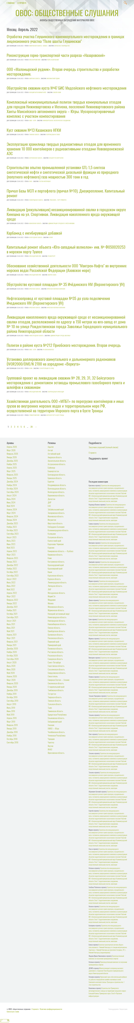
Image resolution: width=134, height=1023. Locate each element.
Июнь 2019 (11, 711)
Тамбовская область (56, 690)
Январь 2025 (12, 478)
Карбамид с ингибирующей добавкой (34, 233)
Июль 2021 (11, 624)
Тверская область (55, 697)
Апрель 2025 (12, 467)
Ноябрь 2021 (11, 610)
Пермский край (53, 641)
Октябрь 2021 (12, 613)
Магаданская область (56, 592)
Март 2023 (11, 554)
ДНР (49, 502)
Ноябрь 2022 (12, 568)
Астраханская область (56, 464)
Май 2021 (10, 631)
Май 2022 (11, 589)
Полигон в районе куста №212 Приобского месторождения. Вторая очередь (64, 345)
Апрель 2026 (12, 446)
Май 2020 (11, 672)
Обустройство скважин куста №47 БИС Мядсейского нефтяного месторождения (66, 88)
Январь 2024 (12, 519)
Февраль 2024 (12, 516)
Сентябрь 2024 (13, 492)
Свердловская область (56, 672)
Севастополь (53, 676)
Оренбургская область (56, 631)
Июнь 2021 (11, 627)
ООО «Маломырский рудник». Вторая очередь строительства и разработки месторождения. (63, 71)
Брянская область (55, 478)
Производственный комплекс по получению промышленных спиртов (106, 957)
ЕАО (49, 505)
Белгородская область (56, 474)
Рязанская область (55, 655)
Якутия (50, 745)
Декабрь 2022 (12, 565)
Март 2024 (11, 512)
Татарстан (52, 693)
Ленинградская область (36, 200)
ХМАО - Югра (32, 120)
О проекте (21, 2)
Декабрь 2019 (12, 690)
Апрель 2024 (12, 509)
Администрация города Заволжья (60, 335)
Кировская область (55, 554)
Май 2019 (10, 714)
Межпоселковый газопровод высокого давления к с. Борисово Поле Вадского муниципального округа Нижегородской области (106, 971)
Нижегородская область (36, 335)
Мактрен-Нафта (52, 275)
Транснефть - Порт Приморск (58, 200)
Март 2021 (11, 638)
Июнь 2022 (11, 585)
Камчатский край (54, 540)
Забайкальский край (56, 509)
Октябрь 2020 (12, 655)
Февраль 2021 (12, 641)
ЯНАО (30, 181)
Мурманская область (56, 610)
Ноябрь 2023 (12, 526)
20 (31, 426)
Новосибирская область (57, 624)
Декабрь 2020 (12, 648)
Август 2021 (11, 620)
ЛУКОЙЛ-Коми (57, 92)
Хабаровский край (55, 721)
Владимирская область (57, 485)
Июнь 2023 (11, 544)
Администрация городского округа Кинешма (61, 223)
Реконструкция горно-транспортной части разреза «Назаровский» (56, 55)
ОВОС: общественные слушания (67, 12)
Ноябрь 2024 (12, 485)
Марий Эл (51, 596)
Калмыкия (52, 533)
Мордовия (51, 599)
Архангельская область (57, 460)
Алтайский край (54, 453)
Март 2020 (11, 679)
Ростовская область (55, 651)
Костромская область (56, 561)
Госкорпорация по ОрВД (46, 368)
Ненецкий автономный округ (37, 92)
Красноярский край (34, 60)
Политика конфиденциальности (51, 1009)
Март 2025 (11, 471)
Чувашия (51, 738)
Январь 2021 (11, 645)
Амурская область (34, 78)
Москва (50, 603)
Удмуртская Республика (57, 714)
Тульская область (55, 704)
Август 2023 (11, 537)
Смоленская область (56, 683)
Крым (50, 572)
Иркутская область (34, 289)
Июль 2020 (11, 665)
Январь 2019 (11, 728)
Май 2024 (11, 505)
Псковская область (55, 648)
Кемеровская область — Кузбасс (60, 551)
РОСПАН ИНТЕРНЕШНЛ (45, 181)
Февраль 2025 (12, 474)
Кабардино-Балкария (56, 526)
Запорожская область (56, 512)
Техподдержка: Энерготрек (117, 1009)
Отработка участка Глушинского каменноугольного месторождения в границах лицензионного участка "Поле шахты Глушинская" (65, 38)
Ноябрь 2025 (12, 464)
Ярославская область (56, 752)
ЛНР (49, 589)
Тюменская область (55, 711)
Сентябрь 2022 (13, 575)
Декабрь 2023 (12, 523)
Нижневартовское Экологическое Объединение (56, 120)
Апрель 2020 (12, 676)
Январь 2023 (12, 561)
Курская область (54, 579)
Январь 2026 (12, 457)
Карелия (51, 547)
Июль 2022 (11, 582)
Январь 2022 (12, 603)
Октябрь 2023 (12, 530)
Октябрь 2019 (12, 697)
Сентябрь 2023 (13, 533)
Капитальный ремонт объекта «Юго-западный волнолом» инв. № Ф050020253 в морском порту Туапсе (66, 249)
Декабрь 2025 (12, 460)
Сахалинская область (56, 669)
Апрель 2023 (12, 551)
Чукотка (51, 742)
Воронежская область (35, 158)
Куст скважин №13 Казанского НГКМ (34, 130)
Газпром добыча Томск (53, 134)
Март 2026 (11, 450)
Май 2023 (11, 547)
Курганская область (55, 575)
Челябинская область (56, 732)
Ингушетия (52, 519)
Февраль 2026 (12, 453)
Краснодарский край (35, 256)
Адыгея (50, 446)
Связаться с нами (13, 1011)
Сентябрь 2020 (13, 658)
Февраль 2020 (12, 683)
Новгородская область (56, 620)
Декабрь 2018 (12, 732)
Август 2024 (11, 495)
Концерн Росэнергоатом (56, 158)
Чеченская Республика (56, 735)
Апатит (51, 237)
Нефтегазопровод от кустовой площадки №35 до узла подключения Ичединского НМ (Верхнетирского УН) (58, 300)
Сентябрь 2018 (12, 742)
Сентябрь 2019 (12, 700)
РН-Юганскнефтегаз (48, 349)
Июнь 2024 (11, 502)
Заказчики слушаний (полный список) (103, 447)
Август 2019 (11, 704)
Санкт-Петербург (54, 662)
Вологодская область (35, 237)
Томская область (34, 134)
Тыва (50, 707)
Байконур (51, 467)
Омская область (54, 627)
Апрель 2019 (12, 718)
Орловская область (55, 634)
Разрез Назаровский (53, 60)
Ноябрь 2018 (11, 735)
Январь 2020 (12, 686)
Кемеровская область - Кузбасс (38, 46)
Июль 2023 (11, 540)
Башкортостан (53, 471)
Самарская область (55, 658)
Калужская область (55, 537)
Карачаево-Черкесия (56, 544)
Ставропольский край (56, 686)
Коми (30, 368)
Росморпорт (51, 256)
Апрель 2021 (12, 634)
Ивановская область (35, 223)
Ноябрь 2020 (12, 651)
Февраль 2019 (12, 725)
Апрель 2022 (12, 592)
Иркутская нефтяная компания (56, 289)
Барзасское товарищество (62, 46)
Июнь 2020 (11, 669)
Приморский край (34, 415)
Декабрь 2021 (12, 606)
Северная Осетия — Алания (58, 679)
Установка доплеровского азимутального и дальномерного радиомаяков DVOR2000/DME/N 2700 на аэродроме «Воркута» (61, 361)
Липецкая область (55, 585)
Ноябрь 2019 (11, 693)
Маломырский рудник (53, 78)
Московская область (56, 606)
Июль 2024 (11, 499)
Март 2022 (11, 596)
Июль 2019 (11, 707)
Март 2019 (11, 721)
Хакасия (51, 725)
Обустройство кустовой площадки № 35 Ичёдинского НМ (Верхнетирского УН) (65, 284)
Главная (10, 2)
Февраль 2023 (12, 558)
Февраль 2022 (12, 599)
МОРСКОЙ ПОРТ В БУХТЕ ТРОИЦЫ (55, 415)
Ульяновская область (56, 718)
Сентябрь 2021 (12, 617)
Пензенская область (56, 638)
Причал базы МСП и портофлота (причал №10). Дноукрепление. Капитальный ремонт (66, 193)
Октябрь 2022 (12, 572)
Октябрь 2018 (12, 738)
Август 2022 (11, 579)
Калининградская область (58, 530)
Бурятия (51, 481)
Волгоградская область (57, 488)
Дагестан (51, 499)
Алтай (50, 450)
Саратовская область (56, 665)
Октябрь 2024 (12, 488)
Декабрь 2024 (12, 481)
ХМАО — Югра (53, 728)
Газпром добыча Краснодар (56, 392)
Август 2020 (11, 662)
